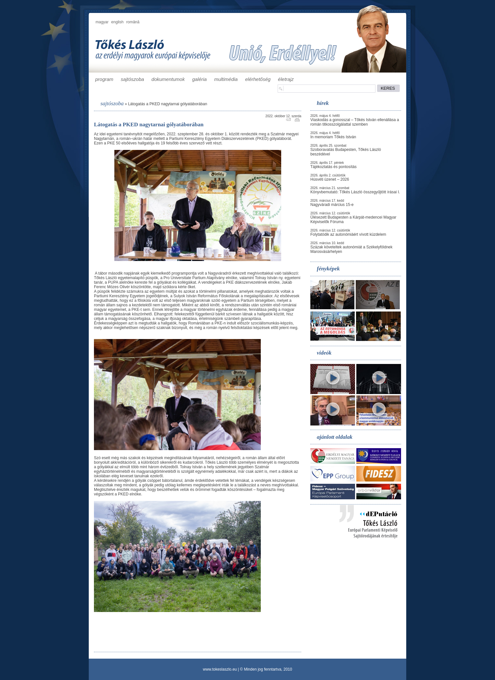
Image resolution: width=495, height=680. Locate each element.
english (117, 22)
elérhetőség (258, 79)
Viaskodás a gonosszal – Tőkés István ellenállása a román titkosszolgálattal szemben (354, 122)
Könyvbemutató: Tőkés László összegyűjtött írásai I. (355, 192)
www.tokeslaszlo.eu (220, 669)
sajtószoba (132, 79)
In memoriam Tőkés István (333, 137)
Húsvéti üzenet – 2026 (329, 179)
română (133, 22)
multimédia (226, 79)
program (104, 79)
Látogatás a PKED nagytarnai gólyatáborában (167, 104)
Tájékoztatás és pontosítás (333, 166)
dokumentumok (168, 79)
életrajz (286, 79)
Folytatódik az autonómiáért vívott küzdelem (348, 234)
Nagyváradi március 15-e (331, 204)
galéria (199, 79)
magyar (102, 22)
